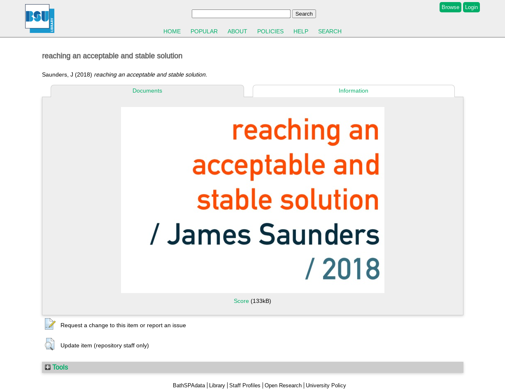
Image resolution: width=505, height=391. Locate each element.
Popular (204, 31)
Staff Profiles (245, 385)
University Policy (326, 385)
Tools (56, 367)
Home (172, 31)
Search (330, 31)
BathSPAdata (189, 385)
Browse (450, 7)
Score (241, 301)
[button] (50, 324)
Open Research (283, 385)
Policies (270, 31)
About (237, 31)
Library (217, 385)
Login (471, 7)
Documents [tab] (147, 90)
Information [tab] (353, 90)
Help (300, 31)
